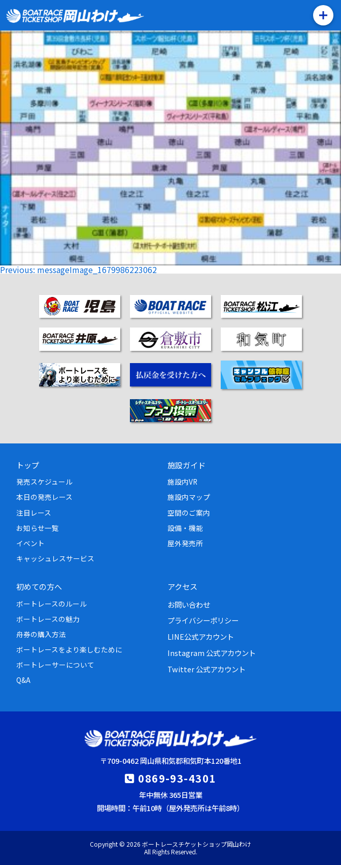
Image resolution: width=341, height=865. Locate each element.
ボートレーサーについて (55, 665)
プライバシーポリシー (202, 620)
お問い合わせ (188, 604)
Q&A (23, 680)
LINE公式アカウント (200, 636)
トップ (27, 464)
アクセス (182, 586)
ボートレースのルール (51, 604)
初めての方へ (39, 586)
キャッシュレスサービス (55, 558)
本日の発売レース (44, 497)
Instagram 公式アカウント (211, 652)
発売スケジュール (44, 481)
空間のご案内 (188, 513)
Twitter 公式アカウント (206, 669)
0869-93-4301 (177, 778)
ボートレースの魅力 (48, 619)
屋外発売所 (185, 543)
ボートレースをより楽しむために (69, 649)
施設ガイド (186, 464)
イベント (30, 543)
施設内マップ (188, 497)
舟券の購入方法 (41, 634)
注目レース (33, 513)
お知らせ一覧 (37, 528)
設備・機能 (185, 528)
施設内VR (182, 481)
